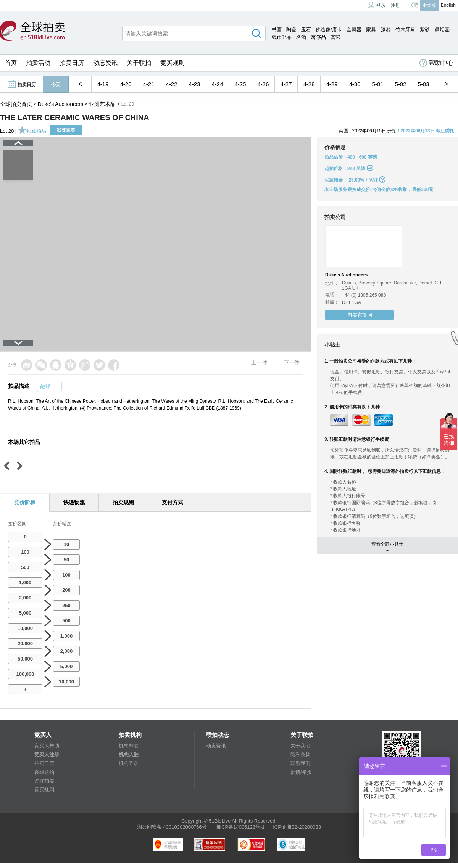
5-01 (377, 84)
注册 (395, 5)
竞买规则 (172, 62)
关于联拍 (139, 62)
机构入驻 (129, 754)
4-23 (194, 84)
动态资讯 (105, 62)
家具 (371, 29)
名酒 (301, 37)
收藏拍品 (32, 131)
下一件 (292, 362)
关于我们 (300, 746)
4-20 (125, 84)
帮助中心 (436, 63)
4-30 (354, 84)
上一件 (259, 362)
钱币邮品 (282, 37)
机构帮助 (129, 746)
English (448, 5)
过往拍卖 (44, 781)
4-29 (331, 84)
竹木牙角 (405, 29)
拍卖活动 (38, 62)
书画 (277, 29)
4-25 (240, 84)
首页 (11, 62)
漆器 (386, 29)
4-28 (308, 84)
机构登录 (129, 763)
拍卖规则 (123, 502)
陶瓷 (291, 29)
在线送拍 (44, 772)
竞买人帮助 (46, 746)
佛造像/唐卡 (329, 29)
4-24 (217, 84)
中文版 (429, 5)
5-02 (400, 84)
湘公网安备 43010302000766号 (172, 827)
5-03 (423, 84)
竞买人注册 (46, 754)
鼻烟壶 (442, 29)
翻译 (45, 386)
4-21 (148, 84)
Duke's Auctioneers (60, 104)
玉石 (306, 29)
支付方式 (172, 502)
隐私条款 (300, 754)
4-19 (102, 84)
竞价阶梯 (24, 502)
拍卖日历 (72, 62)
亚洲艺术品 (102, 104)
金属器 (354, 29)
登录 (376, 5)
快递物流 (74, 502)
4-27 (286, 84)
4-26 (263, 84)
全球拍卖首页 (16, 104)
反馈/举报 (301, 772)
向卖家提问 (359, 315)
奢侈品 (318, 37)
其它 (335, 37)
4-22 (171, 84)
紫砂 (425, 29)
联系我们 (300, 763)
